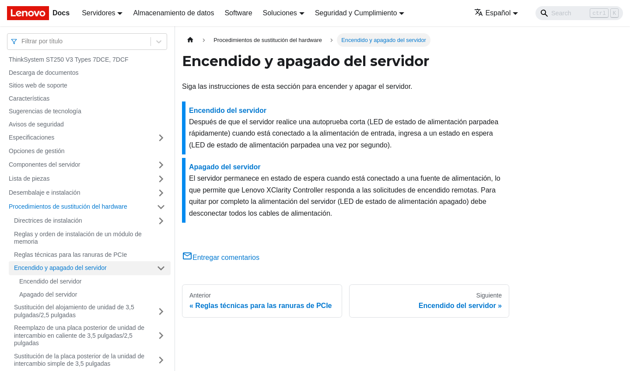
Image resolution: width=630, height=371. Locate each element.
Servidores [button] (98, 13)
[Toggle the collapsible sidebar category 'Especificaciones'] (161, 138)
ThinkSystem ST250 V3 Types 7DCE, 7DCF (69, 59)
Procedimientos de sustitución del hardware (68, 206)
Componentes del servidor (44, 164)
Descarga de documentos (44, 72)
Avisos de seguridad (36, 124)
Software (238, 13)
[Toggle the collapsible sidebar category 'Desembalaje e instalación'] (161, 193)
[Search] (579, 13)
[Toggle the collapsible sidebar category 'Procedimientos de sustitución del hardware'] (161, 207)
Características (29, 98)
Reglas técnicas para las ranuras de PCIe (70, 254)
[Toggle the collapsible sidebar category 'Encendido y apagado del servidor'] (161, 268)
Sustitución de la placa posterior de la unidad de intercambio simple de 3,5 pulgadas (79, 360)
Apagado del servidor (48, 294)
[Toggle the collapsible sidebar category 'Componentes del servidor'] (161, 165)
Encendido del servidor (50, 281)
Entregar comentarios (220, 257)
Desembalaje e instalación (44, 192)
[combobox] (22, 41)
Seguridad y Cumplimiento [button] (356, 13)
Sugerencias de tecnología (45, 111)
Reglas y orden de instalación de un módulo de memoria (78, 238)
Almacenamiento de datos (173, 13)
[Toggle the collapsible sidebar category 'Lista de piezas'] (161, 179)
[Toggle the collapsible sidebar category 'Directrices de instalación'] (161, 221)
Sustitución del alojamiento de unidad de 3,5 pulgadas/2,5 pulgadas (74, 311)
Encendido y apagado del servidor (60, 267)
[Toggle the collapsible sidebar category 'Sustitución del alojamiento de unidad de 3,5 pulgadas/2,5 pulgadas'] (161, 311)
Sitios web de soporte (38, 85)
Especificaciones (31, 137)
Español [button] (492, 13)
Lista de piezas (29, 178)
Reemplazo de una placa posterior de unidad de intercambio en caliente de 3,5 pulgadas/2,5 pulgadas (79, 335)
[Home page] (190, 40)
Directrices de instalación (48, 220)
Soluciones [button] (280, 13)
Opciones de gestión (37, 150)
